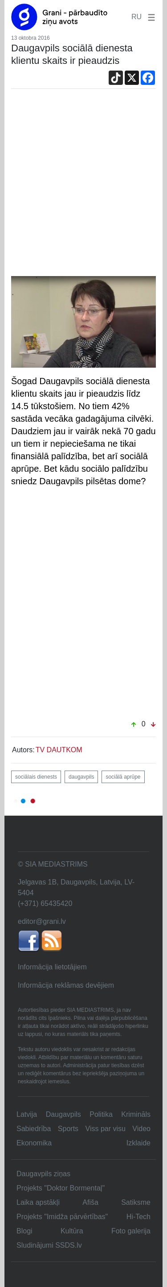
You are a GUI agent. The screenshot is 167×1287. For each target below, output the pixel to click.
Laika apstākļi (38, 1202)
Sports (68, 1128)
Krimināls (136, 1114)
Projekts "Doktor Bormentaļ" (60, 1188)
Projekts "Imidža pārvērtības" (62, 1216)
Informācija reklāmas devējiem (66, 985)
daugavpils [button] (81, 777)
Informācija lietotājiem (52, 967)
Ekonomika (34, 1143)
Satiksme (136, 1202)
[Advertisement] (83, 188)
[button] (149, 17)
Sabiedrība (33, 1128)
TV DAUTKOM (59, 750)
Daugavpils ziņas (43, 1174)
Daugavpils (63, 1114)
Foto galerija (131, 1231)
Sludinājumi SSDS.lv (49, 1245)
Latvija (26, 1114)
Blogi (24, 1231)
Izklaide (138, 1143)
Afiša (90, 1202)
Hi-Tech (138, 1216)
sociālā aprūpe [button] (123, 777)
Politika (101, 1114)
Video (141, 1128)
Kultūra (72, 1231)
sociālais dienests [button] (36, 777)
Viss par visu (106, 1128)
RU (136, 17)
